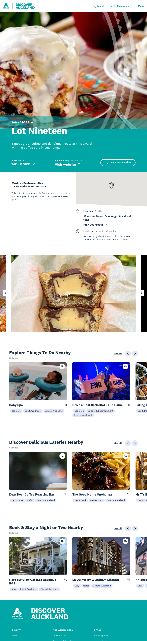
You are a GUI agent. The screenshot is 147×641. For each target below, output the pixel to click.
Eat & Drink (27, 122)
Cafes (30, 500)
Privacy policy (101, 635)
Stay (13, 589)
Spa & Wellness (33, 410)
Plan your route (95, 224)
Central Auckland (54, 410)
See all (118, 354)
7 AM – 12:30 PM (23, 164)
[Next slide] (141, 293)
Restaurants (96, 500)
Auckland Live (60, 635)
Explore (15, 122)
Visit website (68, 164)
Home (14, 635)
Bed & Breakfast (28, 589)
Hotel (86, 585)
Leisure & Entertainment (100, 410)
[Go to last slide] (6, 293)
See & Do (16, 410)
